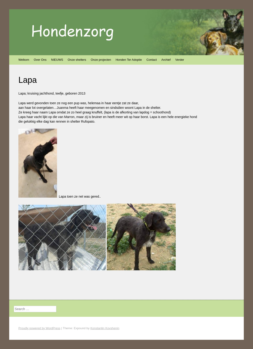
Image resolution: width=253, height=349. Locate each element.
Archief (166, 59)
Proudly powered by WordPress (39, 328)
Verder (179, 59)
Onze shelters (77, 59)
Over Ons (40, 59)
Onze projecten (101, 59)
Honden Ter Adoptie (129, 59)
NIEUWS (57, 59)
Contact (152, 59)
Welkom (23, 59)
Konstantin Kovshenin (104, 328)
